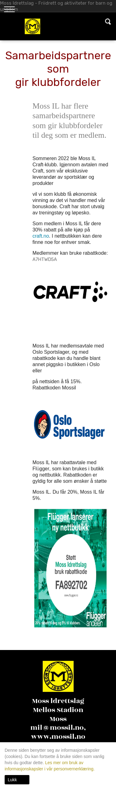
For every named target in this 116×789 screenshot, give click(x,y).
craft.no (40, 236)
